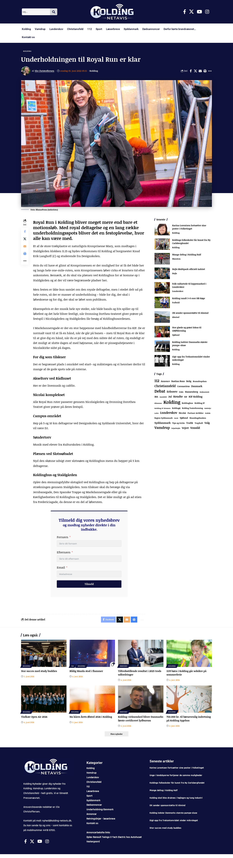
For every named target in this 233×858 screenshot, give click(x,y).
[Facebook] (184, 12)
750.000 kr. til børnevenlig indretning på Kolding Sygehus (189, 718)
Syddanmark (131, 29)
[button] (205, 70)
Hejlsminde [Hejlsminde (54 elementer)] (204, 392)
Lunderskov (56, 29)
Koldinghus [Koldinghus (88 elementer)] (187, 403)
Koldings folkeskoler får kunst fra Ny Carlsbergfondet (177, 786)
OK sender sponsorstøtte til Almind (190, 313)
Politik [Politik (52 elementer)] (207, 413)
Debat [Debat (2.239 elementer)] (160, 391)
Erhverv (123, 666)
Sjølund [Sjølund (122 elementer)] (184, 418)
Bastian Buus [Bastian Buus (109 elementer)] (178, 381)
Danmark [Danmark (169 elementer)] (196, 386)
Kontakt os (28, 37)
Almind (175, 317)
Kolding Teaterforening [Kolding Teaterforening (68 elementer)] (192, 408)
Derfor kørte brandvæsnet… (180, 29)
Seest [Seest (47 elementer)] (176, 418)
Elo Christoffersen (45, 70)
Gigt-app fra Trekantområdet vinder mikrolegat (174, 824)
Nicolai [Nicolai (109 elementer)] (182, 413)
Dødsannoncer (151, 29)
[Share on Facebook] (191, 70)
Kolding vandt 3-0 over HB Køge (188, 298)
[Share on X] (195, 70)
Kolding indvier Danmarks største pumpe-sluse (173, 816)
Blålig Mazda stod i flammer (86, 671)
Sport (99, 29)
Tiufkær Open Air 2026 (34, 717)
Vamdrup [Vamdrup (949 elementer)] (162, 427)
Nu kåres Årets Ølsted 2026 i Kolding (91, 717)
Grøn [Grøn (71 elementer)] (181, 392)
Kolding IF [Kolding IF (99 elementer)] (200, 403)
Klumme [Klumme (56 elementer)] (158, 403)
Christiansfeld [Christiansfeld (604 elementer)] (165, 386)
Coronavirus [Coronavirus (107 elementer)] (183, 386)
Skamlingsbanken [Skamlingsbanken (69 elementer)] (197, 418)
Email (61, 568)
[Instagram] (207, 12)
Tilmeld (89, 584)
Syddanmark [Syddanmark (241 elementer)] (163, 423)
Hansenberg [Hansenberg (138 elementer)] (191, 391)
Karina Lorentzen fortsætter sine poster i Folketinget (189, 227)
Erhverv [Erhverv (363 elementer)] (172, 392)
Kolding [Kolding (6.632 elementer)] (171, 402)
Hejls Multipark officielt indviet (188, 269)
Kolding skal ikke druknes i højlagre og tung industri (176, 801)
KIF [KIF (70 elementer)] (185, 397)
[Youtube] (199, 12)
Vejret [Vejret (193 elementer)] (185, 428)
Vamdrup (40, 29)
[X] (191, 12)
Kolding (26, 29)
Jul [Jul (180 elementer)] (170, 396)
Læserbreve (113, 29)
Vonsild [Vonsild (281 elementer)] (195, 428)
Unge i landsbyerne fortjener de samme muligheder (176, 779)
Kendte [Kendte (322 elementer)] (178, 396)
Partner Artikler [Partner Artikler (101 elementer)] (195, 413)
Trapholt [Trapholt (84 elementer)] (199, 423)
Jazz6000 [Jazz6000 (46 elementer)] (163, 397)
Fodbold (176, 302)
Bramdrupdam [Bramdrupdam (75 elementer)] (200, 381)
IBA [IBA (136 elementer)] (156, 396)
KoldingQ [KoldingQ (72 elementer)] (176, 408)
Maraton (176, 259)
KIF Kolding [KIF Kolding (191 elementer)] (195, 396)
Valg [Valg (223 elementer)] (207, 423)
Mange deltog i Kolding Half (186, 254)
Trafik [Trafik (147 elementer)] (189, 422)
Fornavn (62, 537)
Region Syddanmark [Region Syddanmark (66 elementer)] (164, 418)
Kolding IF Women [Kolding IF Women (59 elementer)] (163, 408)
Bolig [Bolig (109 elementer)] (188, 381)
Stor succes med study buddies (39, 671)
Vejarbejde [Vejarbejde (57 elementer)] (175, 428)
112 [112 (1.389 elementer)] (157, 380)
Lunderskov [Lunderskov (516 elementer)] (168, 413)
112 (89, 29)
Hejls (174, 273)
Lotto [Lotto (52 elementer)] (157, 413)
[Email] (200, 70)
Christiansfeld (75, 29)
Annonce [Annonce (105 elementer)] (165, 381)
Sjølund (176, 335)
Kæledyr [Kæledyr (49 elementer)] (207, 408)
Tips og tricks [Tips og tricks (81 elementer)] (178, 423)
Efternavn (63, 552)
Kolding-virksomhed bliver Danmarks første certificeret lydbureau (135, 720)
